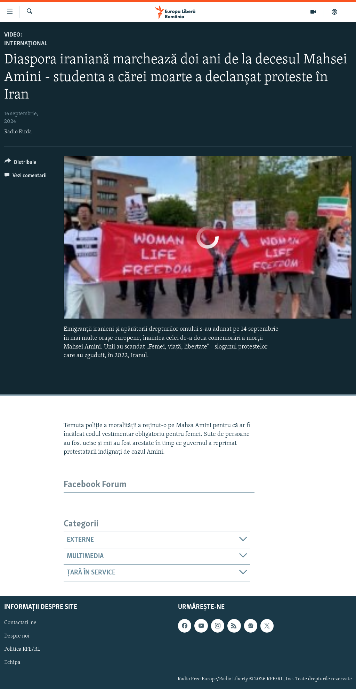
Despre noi (17, 636)
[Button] (20, 163)
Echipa (12, 662)
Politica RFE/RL (22, 649)
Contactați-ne (20, 623)
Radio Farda (18, 132)
